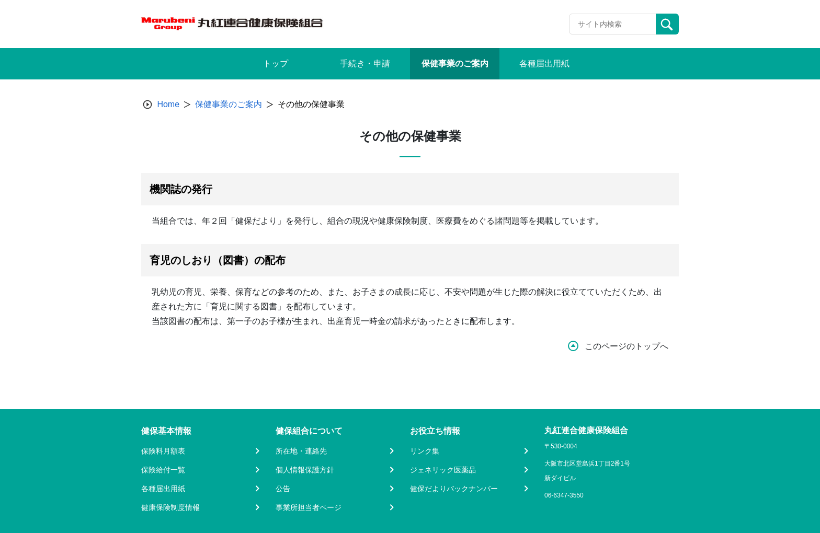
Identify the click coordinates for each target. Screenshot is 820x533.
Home (168, 104)
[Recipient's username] (612, 24)
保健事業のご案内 (228, 104)
